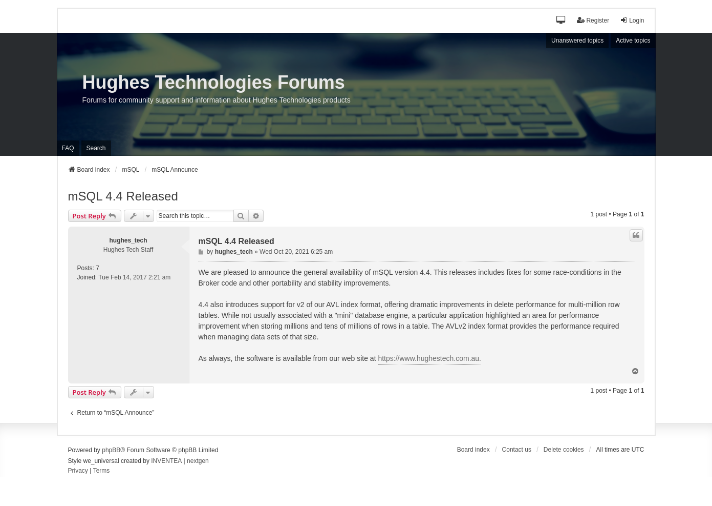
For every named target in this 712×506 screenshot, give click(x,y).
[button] (561, 21)
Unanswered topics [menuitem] (577, 40)
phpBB (111, 450)
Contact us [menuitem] (516, 449)
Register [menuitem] (593, 20)
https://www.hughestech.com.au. (429, 358)
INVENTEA (166, 460)
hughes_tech (128, 240)
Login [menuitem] (632, 20)
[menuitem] (78, 471)
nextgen (198, 460)
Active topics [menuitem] (633, 40)
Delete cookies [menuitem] (564, 449)
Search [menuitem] (96, 148)
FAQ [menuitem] (68, 148)
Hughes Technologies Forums (213, 82)
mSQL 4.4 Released (123, 196)
